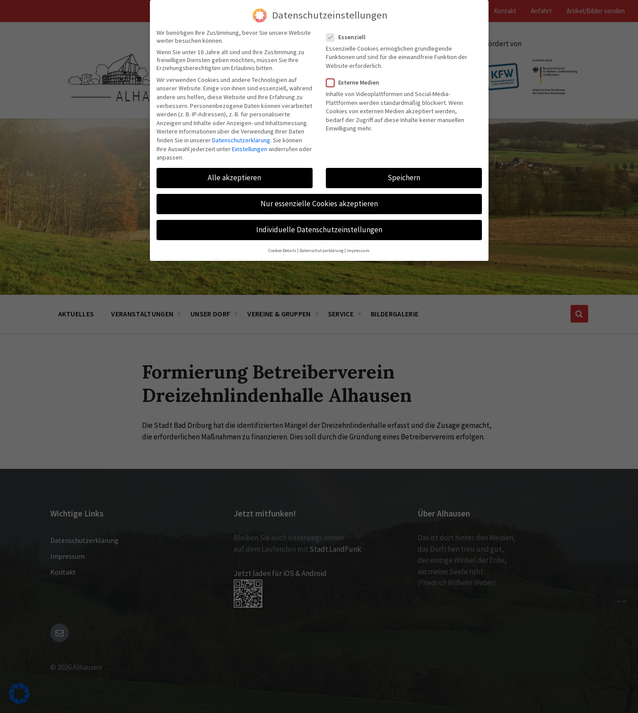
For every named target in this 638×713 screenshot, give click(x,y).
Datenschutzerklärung (241, 140)
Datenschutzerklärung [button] (321, 250)
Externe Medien (355, 82)
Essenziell (348, 37)
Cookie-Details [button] (282, 250)
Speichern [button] (404, 177)
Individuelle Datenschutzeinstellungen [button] (319, 229)
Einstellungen (249, 149)
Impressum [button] (358, 250)
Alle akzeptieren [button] (234, 177)
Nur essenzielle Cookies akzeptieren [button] (319, 203)
